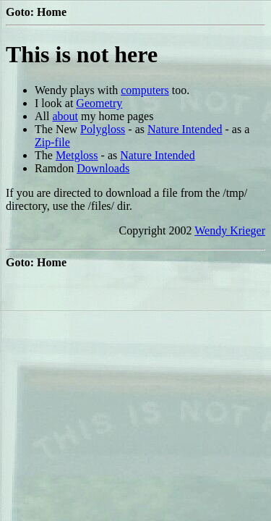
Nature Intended (185, 129)
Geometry (99, 103)
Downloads (103, 168)
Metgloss (77, 155)
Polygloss (102, 129)
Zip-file (52, 142)
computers (145, 90)
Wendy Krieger (229, 230)
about (65, 116)
